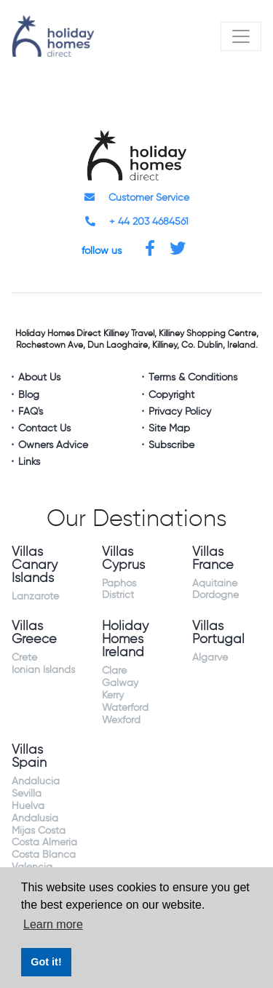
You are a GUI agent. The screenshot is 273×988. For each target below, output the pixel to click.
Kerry (113, 695)
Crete (24, 658)
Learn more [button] (53, 924)
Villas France (213, 559)
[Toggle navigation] (241, 36)
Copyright (171, 395)
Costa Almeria (44, 842)
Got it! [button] (46, 962)
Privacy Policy (180, 412)
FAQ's (30, 412)
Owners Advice (53, 445)
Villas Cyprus (123, 559)
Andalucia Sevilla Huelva (36, 793)
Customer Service (136, 198)
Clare (114, 671)
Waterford (125, 708)
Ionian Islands (43, 670)
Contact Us (44, 428)
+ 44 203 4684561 (137, 222)
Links (29, 462)
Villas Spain (29, 757)
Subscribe (171, 445)
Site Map (169, 428)
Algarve (210, 658)
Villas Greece (34, 633)
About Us (39, 378)
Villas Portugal (218, 633)
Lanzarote (35, 596)
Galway (120, 683)
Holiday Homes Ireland (125, 639)
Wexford (121, 720)
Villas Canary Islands (35, 565)
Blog (28, 395)
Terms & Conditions (193, 378)
